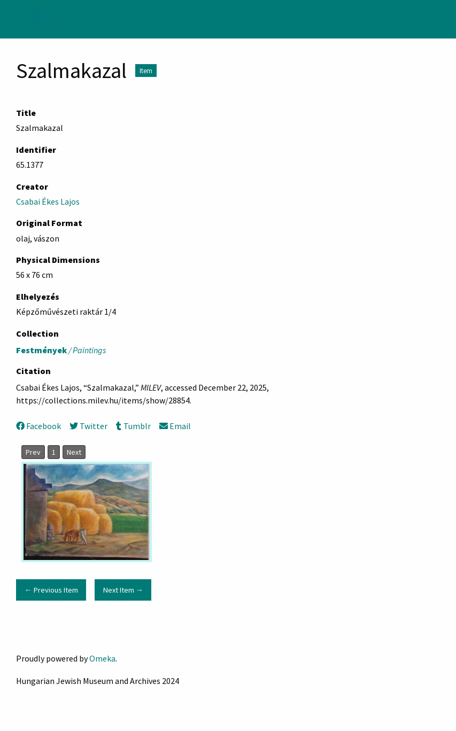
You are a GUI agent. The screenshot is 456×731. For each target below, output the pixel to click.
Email (175, 426)
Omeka (102, 658)
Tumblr (133, 426)
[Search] (447, 19)
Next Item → (123, 590)
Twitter (88, 426)
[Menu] (12, 19)
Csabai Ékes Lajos (48, 201)
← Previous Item (51, 590)
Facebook (38, 426)
